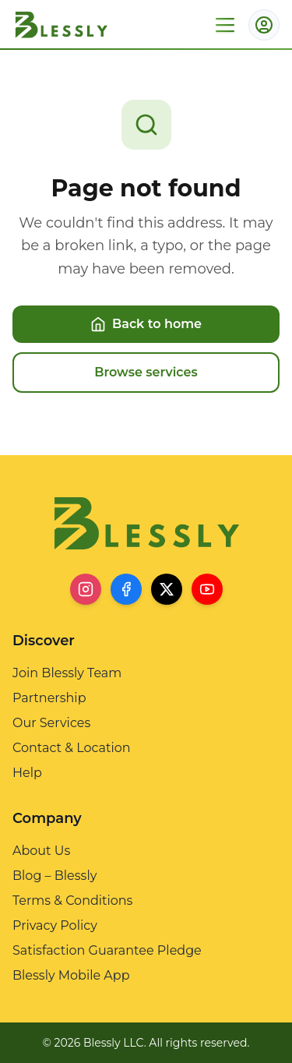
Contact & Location (71, 747)
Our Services (51, 722)
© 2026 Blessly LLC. (94, 1043)
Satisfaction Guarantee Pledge (107, 950)
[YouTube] (207, 589)
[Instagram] (85, 589)
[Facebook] (126, 589)
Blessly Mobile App (71, 975)
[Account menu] (264, 25)
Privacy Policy (54, 925)
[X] (166, 589)
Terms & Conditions (72, 900)
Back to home (146, 324)
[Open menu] (225, 25)
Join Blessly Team (66, 673)
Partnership (49, 697)
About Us (41, 850)
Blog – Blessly (54, 875)
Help (27, 772)
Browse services (145, 372)
